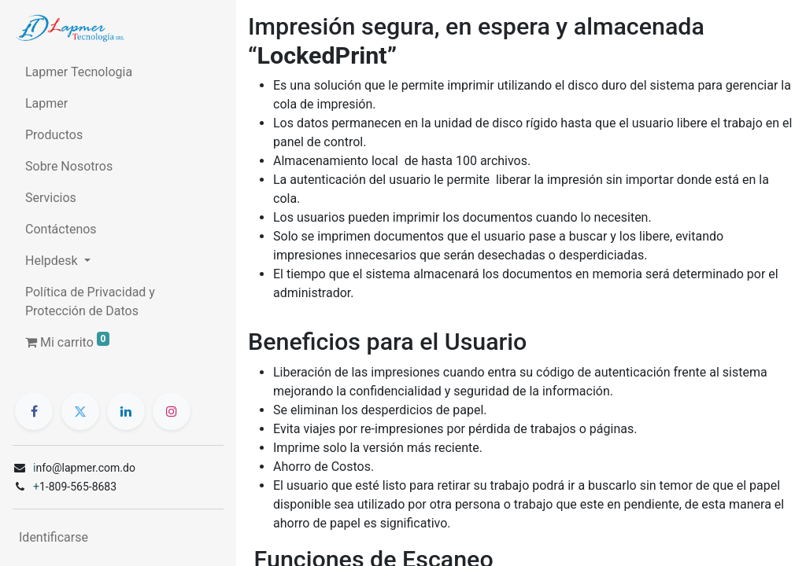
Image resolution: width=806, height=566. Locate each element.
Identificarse (53, 537)
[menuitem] (118, 72)
